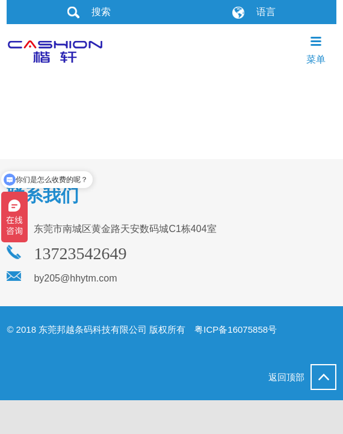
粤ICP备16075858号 (235, 329)
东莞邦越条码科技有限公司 (55, 49)
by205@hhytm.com (75, 278)
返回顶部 (302, 377)
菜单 (316, 49)
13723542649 (80, 254)
